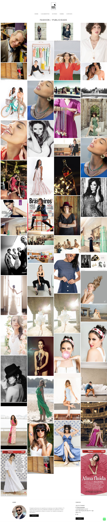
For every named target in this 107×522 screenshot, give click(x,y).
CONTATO (69, 13)
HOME (36, 13)
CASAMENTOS (45, 13)
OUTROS (54, 13)
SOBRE (62, 13)
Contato (80, 518)
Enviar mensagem (81, 507)
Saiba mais (34, 515)
